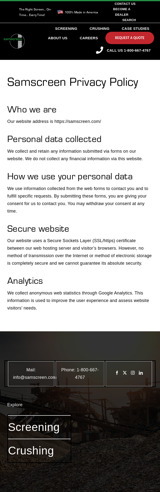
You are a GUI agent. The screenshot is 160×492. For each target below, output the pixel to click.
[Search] (129, 20)
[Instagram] (133, 373)
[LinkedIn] (141, 373)
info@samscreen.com (35, 377)
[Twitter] (125, 373)
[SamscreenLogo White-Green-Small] (14, 36)
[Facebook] (117, 373)
